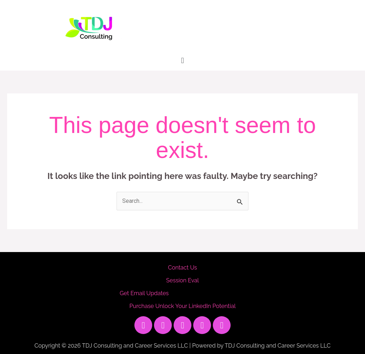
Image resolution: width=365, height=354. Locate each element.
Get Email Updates (144, 293)
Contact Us (182, 267)
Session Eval (182, 280)
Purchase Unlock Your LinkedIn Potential (182, 306)
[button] (182, 60)
